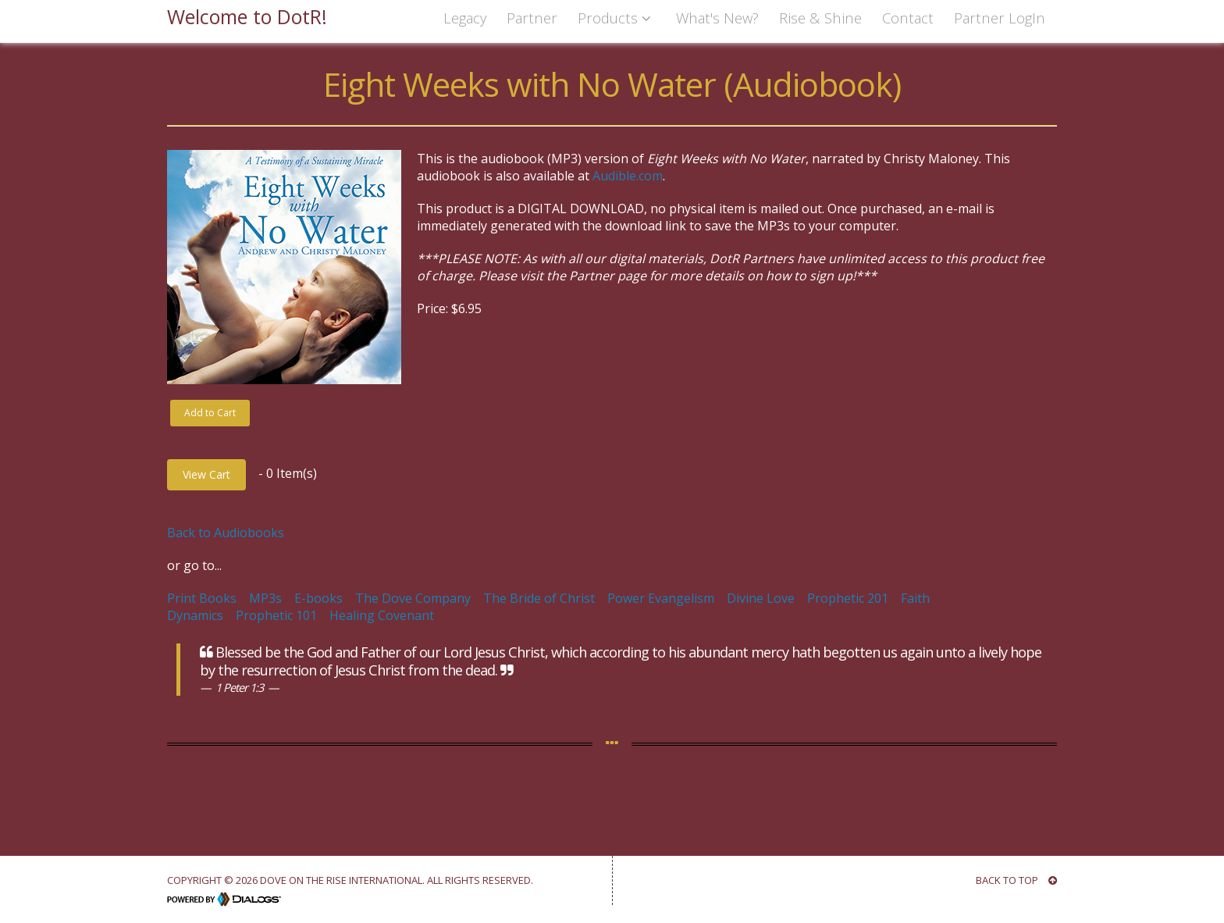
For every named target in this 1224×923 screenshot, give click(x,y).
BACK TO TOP (1016, 880)
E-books (318, 598)
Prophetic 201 (847, 598)
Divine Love (761, 598)
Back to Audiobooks (225, 532)
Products (617, 17)
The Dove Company (413, 598)
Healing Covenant (381, 615)
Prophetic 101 (276, 615)
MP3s (265, 598)
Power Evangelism (660, 598)
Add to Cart (210, 412)
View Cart (206, 474)
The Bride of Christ (539, 598)
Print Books (202, 598)
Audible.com (627, 175)
